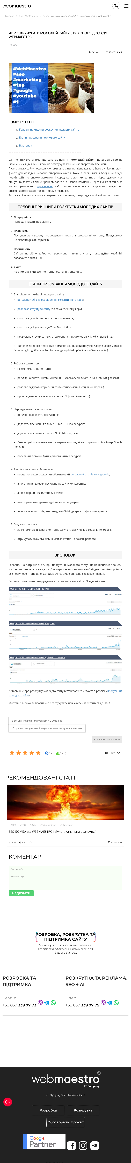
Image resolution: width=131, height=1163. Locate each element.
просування (45, 186)
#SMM (33, 825)
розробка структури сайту (33, 309)
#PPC (13, 825)
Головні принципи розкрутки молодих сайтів (49, 129)
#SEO (13, 44)
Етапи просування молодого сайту (42, 137)
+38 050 (19, 1005)
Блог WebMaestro (28, 16)
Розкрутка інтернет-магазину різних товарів (37, 657)
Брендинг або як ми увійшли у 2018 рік (37, 720)
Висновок (25, 145)
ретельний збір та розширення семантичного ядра (50, 300)
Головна (9, 16)
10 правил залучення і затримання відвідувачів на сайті (47, 728)
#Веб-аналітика (48, 825)
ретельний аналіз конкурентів (89, 474)
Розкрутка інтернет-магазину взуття (32, 623)
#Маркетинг (66, 825)
